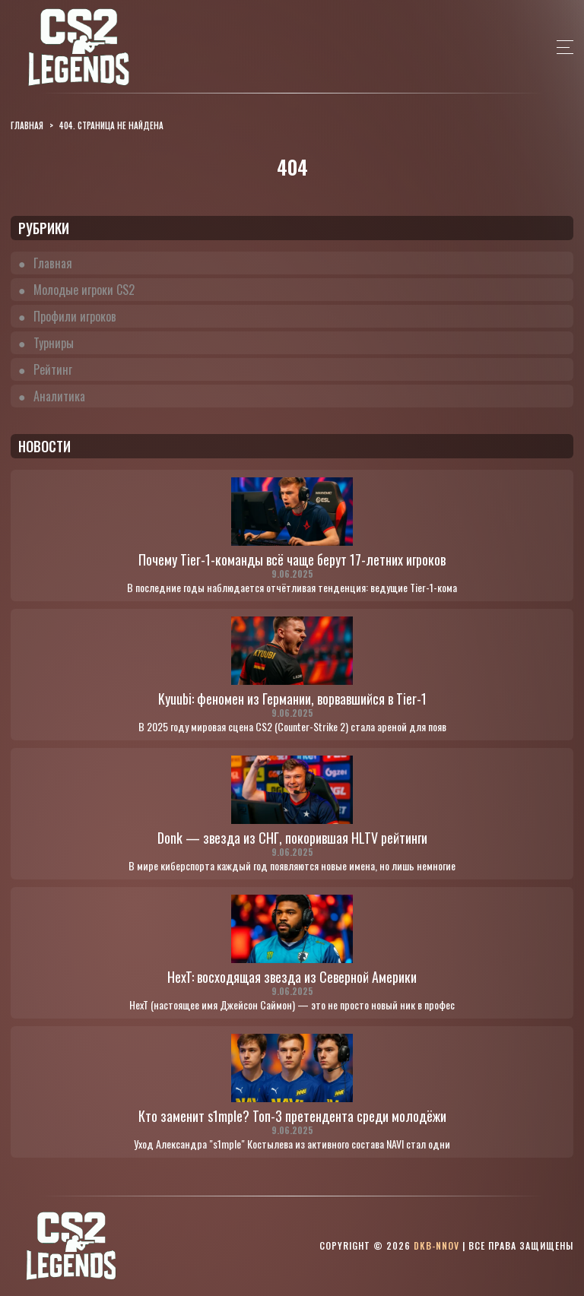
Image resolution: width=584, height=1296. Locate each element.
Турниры (53, 343)
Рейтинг (52, 369)
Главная (52, 263)
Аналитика (59, 396)
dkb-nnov (436, 1245)
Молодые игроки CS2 (84, 289)
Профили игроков (74, 316)
